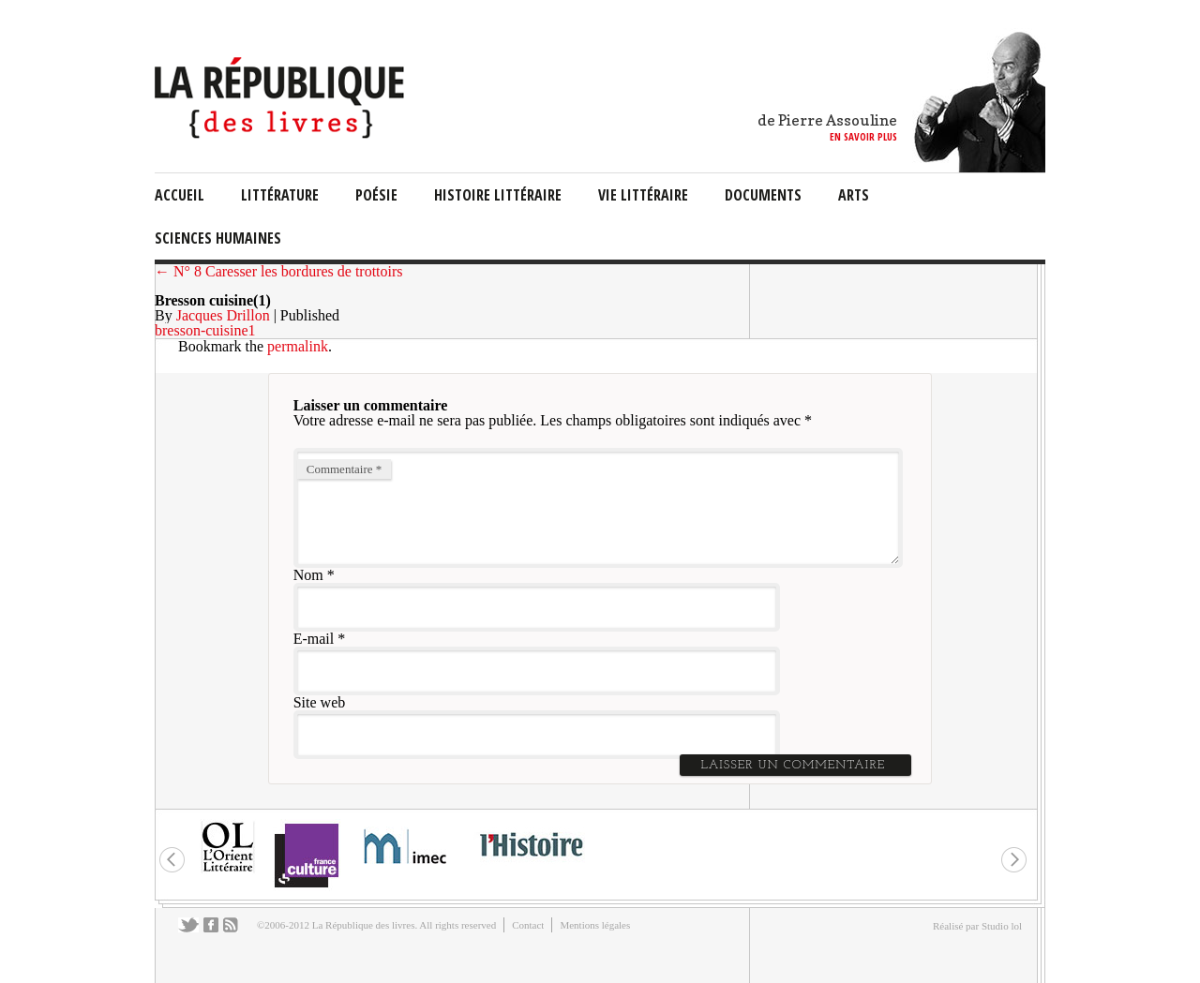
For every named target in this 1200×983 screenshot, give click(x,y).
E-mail (314, 639)
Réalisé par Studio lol (977, 925)
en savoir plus (863, 136)
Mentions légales (595, 925)
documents (763, 195)
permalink (297, 346)
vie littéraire (643, 195)
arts (853, 195)
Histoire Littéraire (498, 195)
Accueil (179, 195)
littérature (280, 195)
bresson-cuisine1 (205, 330)
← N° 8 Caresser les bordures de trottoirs (279, 271)
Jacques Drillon (223, 315)
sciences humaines (218, 238)
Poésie (376, 195)
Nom (308, 575)
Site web (319, 702)
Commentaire (344, 469)
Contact (528, 925)
